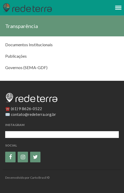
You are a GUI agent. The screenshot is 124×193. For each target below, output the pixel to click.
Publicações (16, 56)
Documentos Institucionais (29, 44)
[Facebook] (10, 157)
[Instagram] (23, 157)
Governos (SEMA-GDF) (26, 67)
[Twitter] (35, 157)
